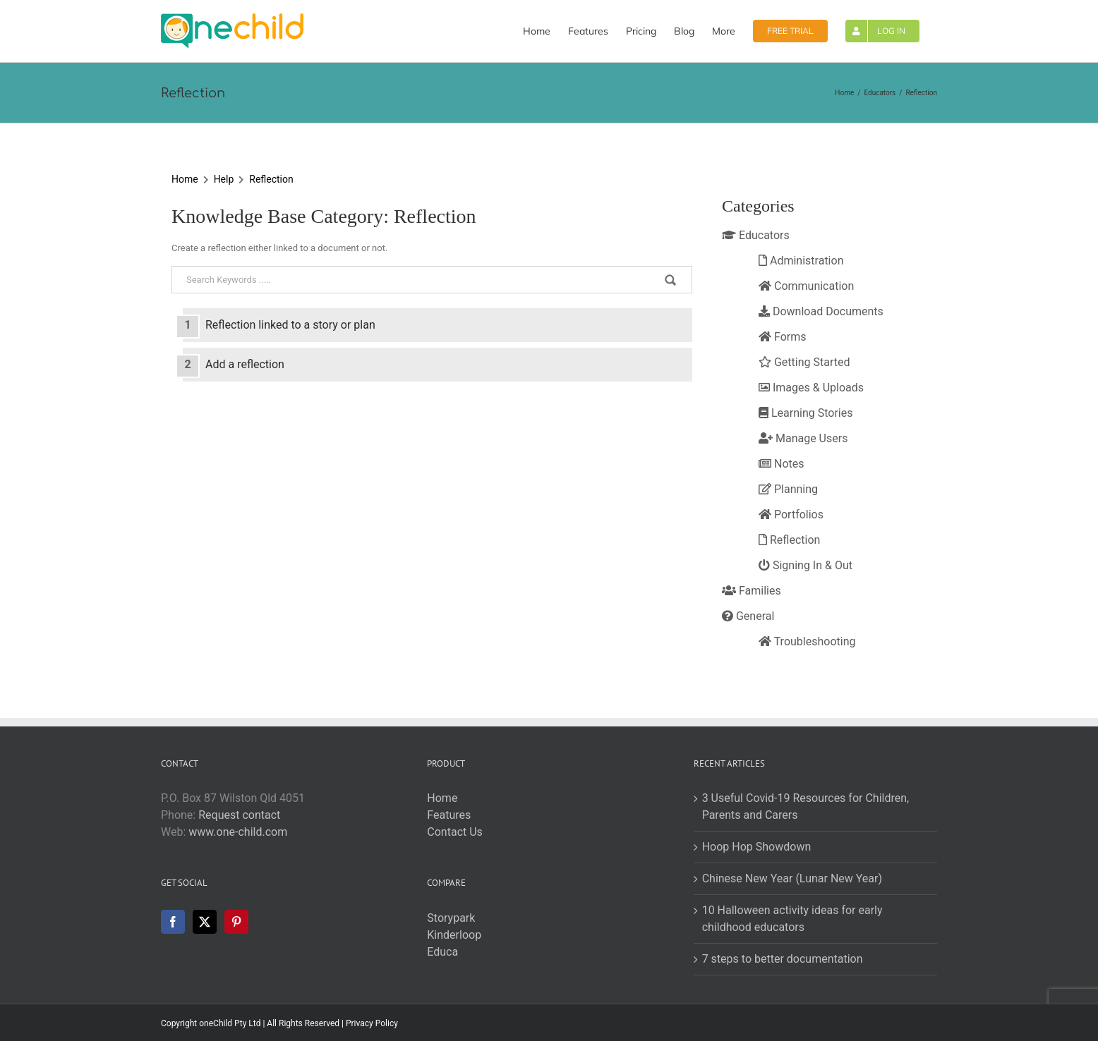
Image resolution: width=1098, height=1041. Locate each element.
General (748, 616)
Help (224, 179)
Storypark (451, 918)
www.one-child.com (237, 832)
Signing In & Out (805, 565)
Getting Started (804, 362)
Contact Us (455, 832)
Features (449, 815)
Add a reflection (244, 364)
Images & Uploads (811, 387)
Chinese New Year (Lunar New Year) (792, 878)
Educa (442, 951)
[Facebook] (173, 922)
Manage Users (803, 438)
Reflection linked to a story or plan (290, 324)
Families (751, 590)
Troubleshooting (807, 641)
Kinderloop (454, 935)
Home (184, 179)
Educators (756, 235)
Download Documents (821, 311)
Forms (782, 336)
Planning (788, 489)
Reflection (271, 179)
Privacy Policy (372, 1023)
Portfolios (791, 514)
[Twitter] (205, 922)
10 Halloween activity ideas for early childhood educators (792, 918)
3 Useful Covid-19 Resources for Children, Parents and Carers (806, 806)
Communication (806, 286)
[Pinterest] (236, 922)
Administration (801, 260)
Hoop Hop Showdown (757, 846)
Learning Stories (805, 413)
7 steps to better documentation (782, 959)
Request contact (239, 815)
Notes (781, 463)
